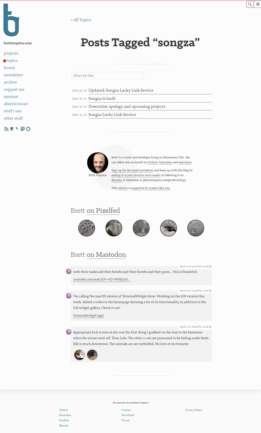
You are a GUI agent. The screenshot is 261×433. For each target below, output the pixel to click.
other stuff (13, 118)
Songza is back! (101, 98)
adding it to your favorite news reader (135, 176)
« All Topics (81, 19)
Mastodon (165, 163)
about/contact (16, 103)
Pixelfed (64, 420)
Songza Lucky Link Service (112, 114)
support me (14, 89)
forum (9, 67)
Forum (126, 420)
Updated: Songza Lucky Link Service (121, 90)
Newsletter (128, 415)
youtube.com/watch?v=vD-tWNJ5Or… (102, 286)
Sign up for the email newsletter (132, 171)
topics (12, 60)
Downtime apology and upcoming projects (126, 106)
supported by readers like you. (150, 189)
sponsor (11, 96)
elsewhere (185, 163)
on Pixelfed (103, 212)
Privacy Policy (193, 410)
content (123, 189)
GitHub (153, 163)
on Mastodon (106, 261)
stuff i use (13, 111)
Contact (126, 410)
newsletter (13, 75)
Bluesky (116, 181)
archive (10, 82)
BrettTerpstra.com (18, 43)
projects (11, 53)
